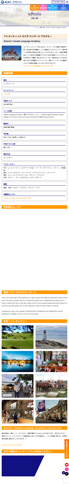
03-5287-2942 (59, 2)
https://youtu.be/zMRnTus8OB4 (12, 444)
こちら (5, 94)
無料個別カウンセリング (66, 449)
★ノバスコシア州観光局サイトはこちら (37, 66)
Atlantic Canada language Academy (15, 198)
